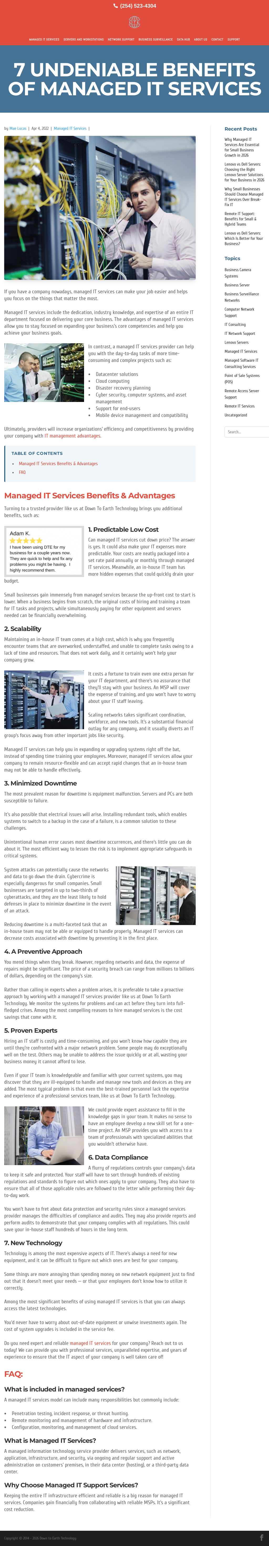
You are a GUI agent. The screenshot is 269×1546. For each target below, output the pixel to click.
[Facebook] (261, 1537)
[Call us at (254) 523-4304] (134, 5)
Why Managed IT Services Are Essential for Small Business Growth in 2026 (242, 147)
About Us (200, 39)
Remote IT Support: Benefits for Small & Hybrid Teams (240, 219)
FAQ (22, 472)
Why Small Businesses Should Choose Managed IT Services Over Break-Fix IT (244, 197)
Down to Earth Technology (58, 1538)
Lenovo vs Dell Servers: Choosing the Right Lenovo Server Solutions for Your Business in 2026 (244, 172)
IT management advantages (72, 436)
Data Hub (183, 39)
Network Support (121, 39)
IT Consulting (235, 324)
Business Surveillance (156, 39)
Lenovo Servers (237, 342)
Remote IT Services (240, 406)
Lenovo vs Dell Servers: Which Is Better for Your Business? (244, 238)
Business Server (237, 285)
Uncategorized (236, 415)
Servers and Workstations (84, 39)
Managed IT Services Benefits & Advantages (58, 463)
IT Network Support (240, 333)
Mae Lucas (17, 128)
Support (233, 39)
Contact (217, 39)
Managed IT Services (44, 39)
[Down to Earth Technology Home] (134, 22)
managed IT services (91, 1343)
